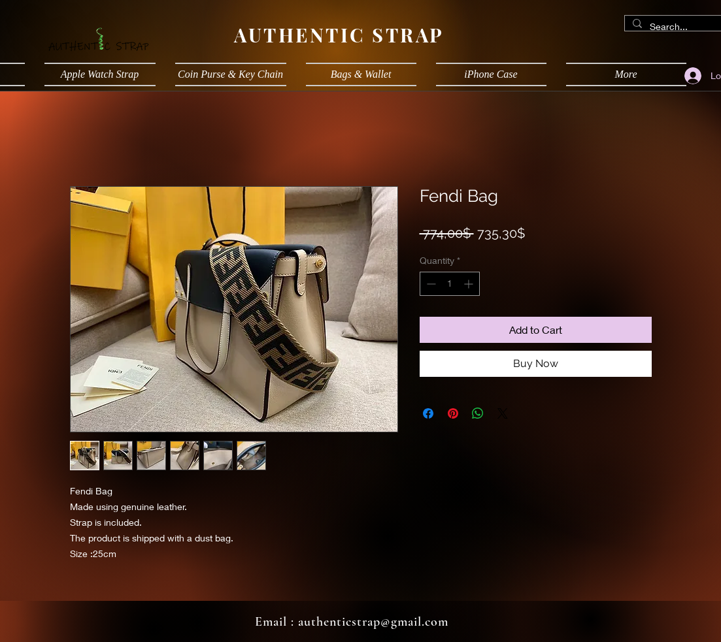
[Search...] (679, 27)
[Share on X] (503, 413)
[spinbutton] (449, 283)
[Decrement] (430, 283)
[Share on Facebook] (428, 413)
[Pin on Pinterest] (453, 413)
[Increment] (469, 283)
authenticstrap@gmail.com (373, 622)
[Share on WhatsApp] (478, 413)
